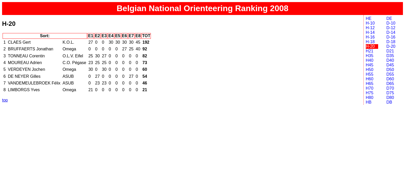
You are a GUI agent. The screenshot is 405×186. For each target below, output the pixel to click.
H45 (369, 65)
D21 (390, 51)
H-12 (370, 28)
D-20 (390, 46)
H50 (369, 69)
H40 (369, 60)
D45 (390, 65)
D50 (390, 69)
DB (389, 102)
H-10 (370, 23)
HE (368, 18)
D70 (390, 88)
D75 (390, 93)
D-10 (390, 23)
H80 (369, 97)
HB (368, 102)
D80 (390, 97)
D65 (390, 83)
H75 (369, 93)
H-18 (370, 42)
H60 (369, 79)
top (5, 100)
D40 (390, 60)
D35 (390, 55)
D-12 (390, 28)
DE (389, 18)
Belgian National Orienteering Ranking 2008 (202, 8)
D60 (390, 79)
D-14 (390, 32)
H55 (369, 74)
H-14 (370, 32)
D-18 (390, 42)
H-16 (370, 37)
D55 (390, 74)
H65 (369, 83)
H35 (369, 55)
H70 (369, 88)
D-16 (390, 37)
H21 (369, 51)
